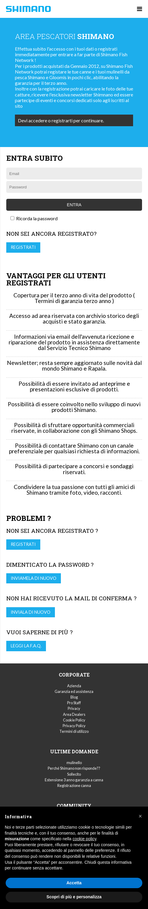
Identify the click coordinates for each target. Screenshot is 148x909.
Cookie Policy (74, 720)
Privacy (74, 708)
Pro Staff (74, 702)
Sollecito (74, 774)
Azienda (74, 685)
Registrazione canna (74, 785)
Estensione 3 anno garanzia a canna (74, 779)
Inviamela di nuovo (33, 578)
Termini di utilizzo (74, 731)
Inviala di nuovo (30, 612)
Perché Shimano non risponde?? (74, 768)
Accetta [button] (74, 882)
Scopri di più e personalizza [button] (74, 896)
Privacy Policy (74, 725)
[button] (140, 816)
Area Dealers (74, 714)
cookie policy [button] (84, 838)
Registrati (23, 247)
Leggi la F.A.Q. (26, 645)
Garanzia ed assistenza (74, 691)
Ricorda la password (34, 218)
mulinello (74, 762)
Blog (74, 697)
